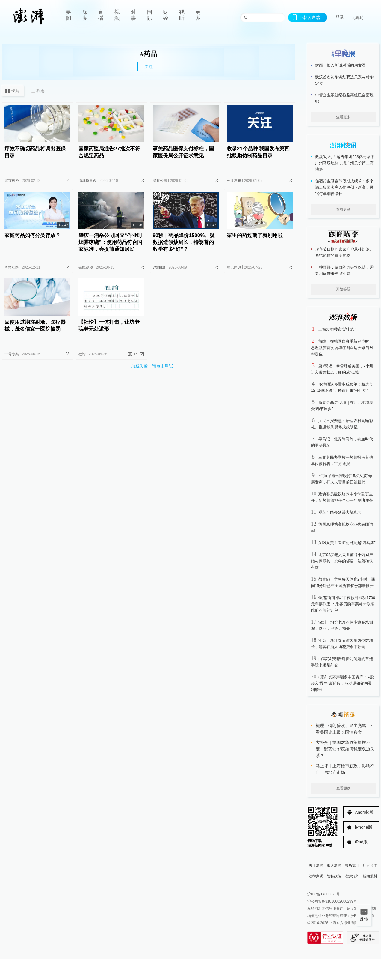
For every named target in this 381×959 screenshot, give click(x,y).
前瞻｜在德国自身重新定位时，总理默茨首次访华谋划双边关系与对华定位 (342, 347)
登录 (339, 17)
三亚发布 (234, 181)
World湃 (159, 267)
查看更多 (343, 117)
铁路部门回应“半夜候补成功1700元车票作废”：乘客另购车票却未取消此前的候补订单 (343, 603)
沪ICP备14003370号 (323, 894)
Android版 (364, 812)
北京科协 (11, 181)
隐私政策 (334, 876)
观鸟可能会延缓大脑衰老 (339, 512)
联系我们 (352, 865)
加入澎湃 (334, 865)
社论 (82, 354)
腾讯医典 (234, 267)
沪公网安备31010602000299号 (332, 901)
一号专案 (11, 354)
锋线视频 (85, 267)
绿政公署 (160, 181)
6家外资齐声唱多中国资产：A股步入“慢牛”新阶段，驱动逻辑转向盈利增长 (342, 683)
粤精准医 (11, 267)
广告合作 (370, 865)
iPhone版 (363, 827)
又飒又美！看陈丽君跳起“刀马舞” (347, 542)
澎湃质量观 (87, 181)
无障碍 (357, 17)
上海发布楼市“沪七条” (337, 329)
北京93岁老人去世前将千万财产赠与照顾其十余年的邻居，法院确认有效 (342, 561)
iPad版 (361, 842)
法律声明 (316, 876)
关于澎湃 (316, 865)
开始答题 (343, 289)
